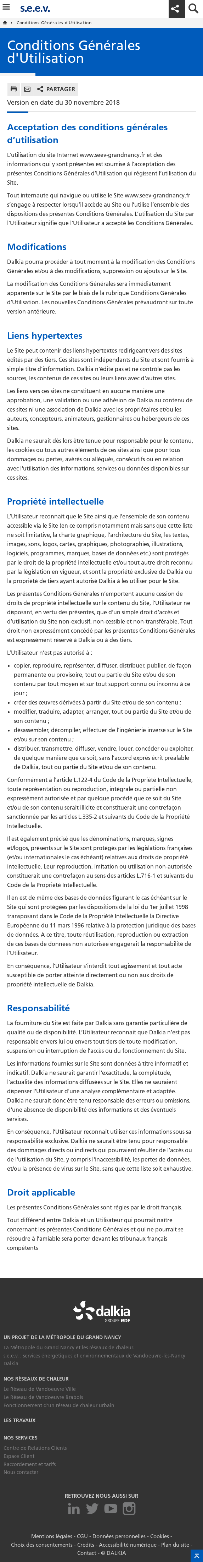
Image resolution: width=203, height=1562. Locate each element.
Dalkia (11, 1363)
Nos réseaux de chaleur (36, 1379)
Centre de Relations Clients (35, 1448)
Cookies (157, 1536)
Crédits (86, 1543)
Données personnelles (118, 1536)
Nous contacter (21, 1472)
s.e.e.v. (35, 8)
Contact (88, 1552)
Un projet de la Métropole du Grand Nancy (62, 1337)
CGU (83, 1536)
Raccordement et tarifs (30, 1464)
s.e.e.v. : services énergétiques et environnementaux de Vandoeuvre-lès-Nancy (94, 1356)
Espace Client (19, 1456)
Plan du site (171, 1543)
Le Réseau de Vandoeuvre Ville (40, 1389)
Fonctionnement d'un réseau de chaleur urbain (59, 1405)
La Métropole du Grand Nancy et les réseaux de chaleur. (69, 1347)
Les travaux (19, 1420)
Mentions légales (53, 1536)
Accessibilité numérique (125, 1543)
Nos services (21, 1438)
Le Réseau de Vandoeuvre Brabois (43, 1397)
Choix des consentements (44, 1543)
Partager (60, 89)
